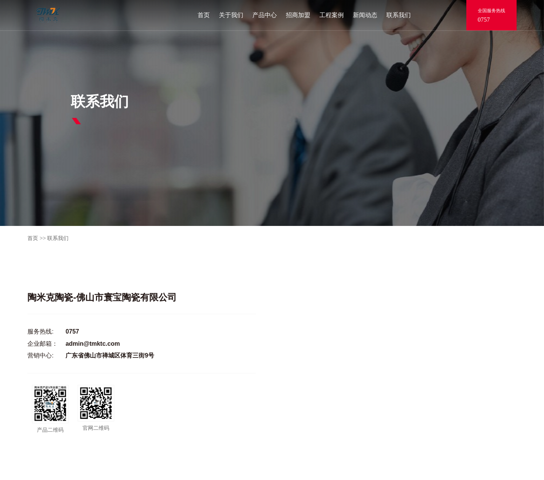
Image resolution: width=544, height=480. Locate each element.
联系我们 (398, 15)
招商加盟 (298, 15)
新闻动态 (365, 15)
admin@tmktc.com (92, 343)
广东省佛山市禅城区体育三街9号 (109, 355)
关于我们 (231, 15)
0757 (484, 19)
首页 (204, 15)
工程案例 (331, 15)
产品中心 (264, 15)
